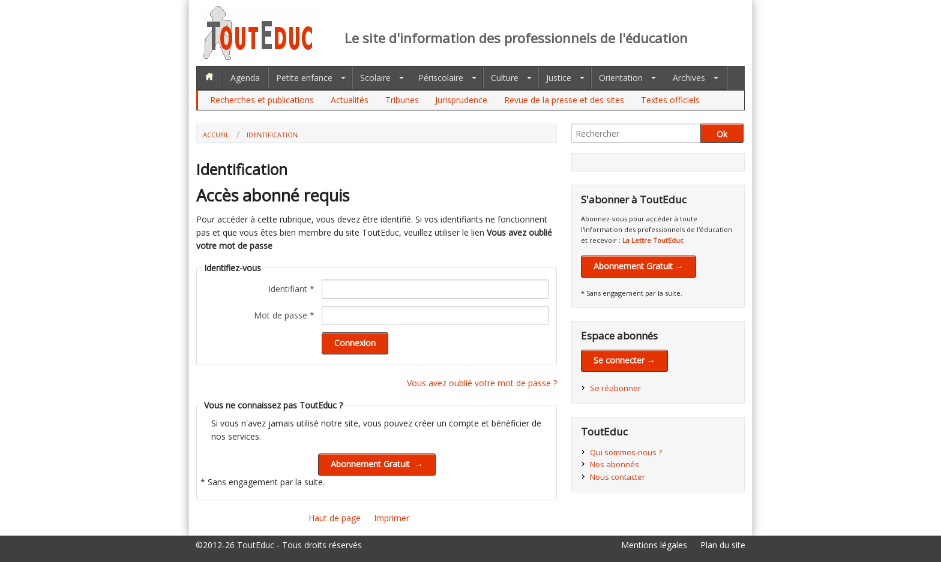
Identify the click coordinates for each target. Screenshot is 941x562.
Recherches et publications (262, 100)
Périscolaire (440, 77)
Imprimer (391, 518)
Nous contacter (617, 476)
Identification (272, 134)
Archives (689, 77)
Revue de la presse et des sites (564, 100)
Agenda (245, 77)
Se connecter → (624, 360)
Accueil (216, 134)
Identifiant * (291, 288)
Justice (558, 77)
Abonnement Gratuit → (639, 266)
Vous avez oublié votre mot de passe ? (482, 383)
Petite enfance (304, 77)
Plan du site (722, 545)
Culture (505, 77)
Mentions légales (654, 545)
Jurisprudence (461, 100)
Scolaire (375, 77)
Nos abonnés (614, 464)
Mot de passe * (284, 315)
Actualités (349, 100)
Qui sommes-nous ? (626, 452)
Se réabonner (615, 388)
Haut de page (334, 518)
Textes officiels (670, 100)
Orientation (621, 77)
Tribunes (402, 100)
